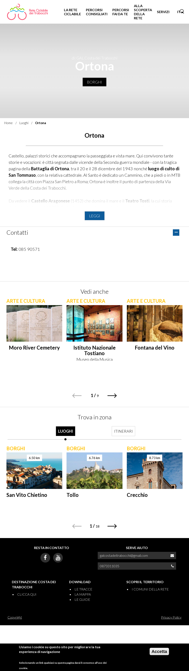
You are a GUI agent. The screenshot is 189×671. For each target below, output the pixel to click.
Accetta (159, 651)
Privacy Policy (171, 617)
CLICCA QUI (26, 594)
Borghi (94, 82)
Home (8, 123)
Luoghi (23, 123)
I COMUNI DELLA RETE (150, 589)
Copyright (15, 617)
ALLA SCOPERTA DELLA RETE (143, 12)
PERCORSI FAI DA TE (120, 12)
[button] (112, 395)
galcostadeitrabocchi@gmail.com (124, 555)
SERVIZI (163, 12)
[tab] (65, 433)
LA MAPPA (82, 594)
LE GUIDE (82, 599)
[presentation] (65, 433)
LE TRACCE (83, 589)
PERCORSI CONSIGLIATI (96, 12)
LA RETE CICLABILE (72, 12)
